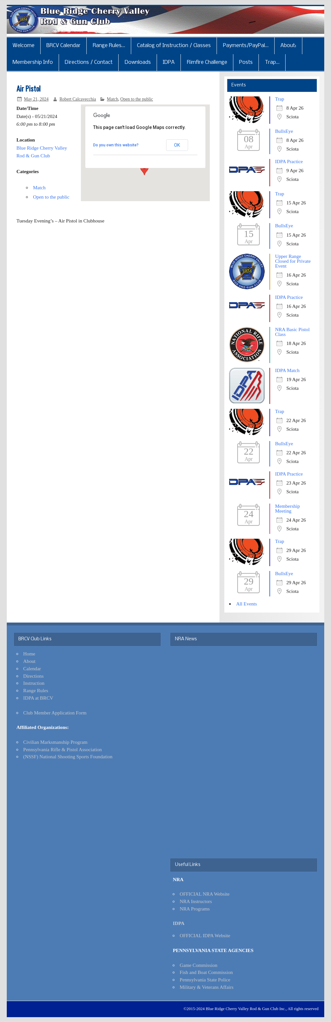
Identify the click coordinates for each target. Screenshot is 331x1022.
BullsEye (284, 131)
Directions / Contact (88, 62)
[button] (144, 169)
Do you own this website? (116, 145)
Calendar (32, 668)
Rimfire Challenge (207, 62)
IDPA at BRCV (38, 698)
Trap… (272, 62)
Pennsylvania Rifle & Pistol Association (62, 749)
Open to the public (136, 99)
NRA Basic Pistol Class (292, 332)
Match (112, 99)
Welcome (23, 45)
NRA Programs (194, 908)
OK (177, 145)
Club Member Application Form (54, 712)
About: (288, 45)
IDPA (169, 62)
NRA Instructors (196, 901)
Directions (33, 676)
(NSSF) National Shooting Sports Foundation (67, 756)
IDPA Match (287, 370)
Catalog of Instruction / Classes (174, 45)
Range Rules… (109, 45)
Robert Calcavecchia (77, 99)
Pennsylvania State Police (205, 979)
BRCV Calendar (63, 45)
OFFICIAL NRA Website (204, 894)
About (29, 661)
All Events (246, 603)
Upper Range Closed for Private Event (293, 261)
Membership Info (33, 62)
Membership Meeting (287, 508)
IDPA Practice (289, 161)
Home (29, 653)
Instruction (33, 683)
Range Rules (35, 690)
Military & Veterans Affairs (206, 987)
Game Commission (198, 965)
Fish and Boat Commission (206, 972)
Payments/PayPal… (245, 45)
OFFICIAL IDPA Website (205, 935)
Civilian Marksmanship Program (55, 742)
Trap (279, 99)
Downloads (138, 62)
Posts (246, 62)
